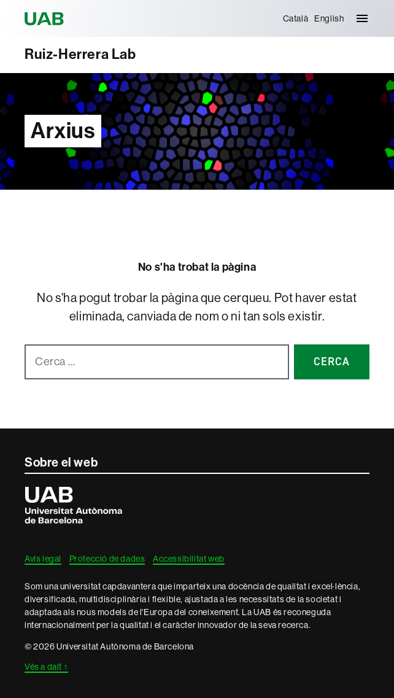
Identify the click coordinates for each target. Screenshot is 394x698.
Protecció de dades (107, 559)
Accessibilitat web (189, 559)
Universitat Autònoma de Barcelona (46, 18)
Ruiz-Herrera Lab (80, 54)
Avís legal (43, 559)
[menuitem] (296, 18)
